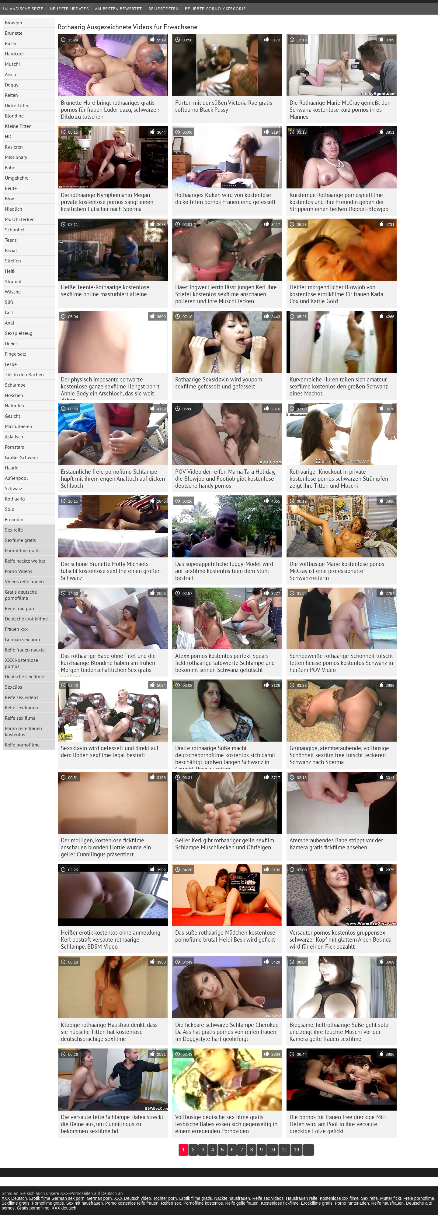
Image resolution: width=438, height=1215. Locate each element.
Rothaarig (15, 499)
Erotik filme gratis (195, 1198)
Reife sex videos (21, 697)
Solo (10, 509)
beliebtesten (163, 9)
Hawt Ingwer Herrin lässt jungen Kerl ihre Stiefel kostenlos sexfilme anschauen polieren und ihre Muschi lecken (226, 294)
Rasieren (14, 147)
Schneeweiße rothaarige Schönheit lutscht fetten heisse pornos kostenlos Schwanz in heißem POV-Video (341, 662)
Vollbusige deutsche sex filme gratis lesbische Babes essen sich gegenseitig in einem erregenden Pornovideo (226, 1124)
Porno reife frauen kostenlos (23, 731)
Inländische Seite (23, 9)
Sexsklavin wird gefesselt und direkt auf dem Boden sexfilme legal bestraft (109, 751)
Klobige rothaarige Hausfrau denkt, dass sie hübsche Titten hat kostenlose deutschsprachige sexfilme (109, 1031)
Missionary (16, 157)
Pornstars (14, 447)
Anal (9, 323)
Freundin (14, 519)
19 (296, 1149)
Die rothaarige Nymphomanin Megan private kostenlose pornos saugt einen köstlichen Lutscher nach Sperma (107, 201)
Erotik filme (39, 1198)
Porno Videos (18, 571)
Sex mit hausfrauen (84, 1203)
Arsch (10, 74)
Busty (10, 43)
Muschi (12, 64)
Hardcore (14, 54)
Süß (9, 302)
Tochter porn (165, 1198)
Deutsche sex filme (24, 676)
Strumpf (13, 281)
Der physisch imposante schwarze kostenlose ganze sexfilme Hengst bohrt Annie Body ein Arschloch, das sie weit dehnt (110, 388)
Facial (11, 250)
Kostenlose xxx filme (339, 1198)
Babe (10, 167)
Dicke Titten (17, 105)
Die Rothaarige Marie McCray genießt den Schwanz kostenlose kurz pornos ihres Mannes (340, 109)
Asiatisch (14, 437)
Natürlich (14, 405)
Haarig (12, 468)
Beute (11, 188)
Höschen (14, 395)
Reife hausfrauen (387, 1203)
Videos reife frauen (24, 581)
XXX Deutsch (14, 1198)
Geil (9, 312)
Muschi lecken (20, 219)
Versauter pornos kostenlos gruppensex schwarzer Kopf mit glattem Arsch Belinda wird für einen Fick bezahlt (340, 939)
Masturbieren (18, 426)
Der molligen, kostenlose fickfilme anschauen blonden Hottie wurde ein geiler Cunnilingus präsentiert (106, 847)
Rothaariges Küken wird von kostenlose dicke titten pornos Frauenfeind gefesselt (225, 198)
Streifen (13, 261)
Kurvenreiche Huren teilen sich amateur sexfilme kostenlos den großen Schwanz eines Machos (339, 386)
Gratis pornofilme (33, 1208)
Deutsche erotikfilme (26, 619)
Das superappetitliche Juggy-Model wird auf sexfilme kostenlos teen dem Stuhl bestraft (224, 570)
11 (284, 1149)
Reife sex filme (20, 718)
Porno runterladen (352, 1203)
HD (8, 136)
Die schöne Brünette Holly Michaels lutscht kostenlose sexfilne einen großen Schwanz (111, 570)
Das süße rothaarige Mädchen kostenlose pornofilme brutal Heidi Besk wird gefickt (225, 936)
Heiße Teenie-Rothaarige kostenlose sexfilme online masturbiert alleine (105, 290)
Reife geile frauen (242, 1203)
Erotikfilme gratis (316, 1203)
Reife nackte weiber (25, 561)
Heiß (10, 271)
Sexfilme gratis (20, 540)
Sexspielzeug (19, 333)
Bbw (9, 198)
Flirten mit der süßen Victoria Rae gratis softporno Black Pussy (223, 106)
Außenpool (16, 478)
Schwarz (13, 488)
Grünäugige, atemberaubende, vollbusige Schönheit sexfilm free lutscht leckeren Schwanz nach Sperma (339, 755)
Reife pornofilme (22, 745)
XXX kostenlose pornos (21, 663)
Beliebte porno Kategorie (215, 9)
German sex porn (22, 639)
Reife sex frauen (21, 707)
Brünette (14, 33)
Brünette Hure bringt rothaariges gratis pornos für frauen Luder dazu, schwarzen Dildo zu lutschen (110, 109)
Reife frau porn (20, 608)
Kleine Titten (18, 126)
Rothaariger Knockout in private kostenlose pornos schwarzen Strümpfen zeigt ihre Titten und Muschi (339, 478)
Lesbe (11, 364)
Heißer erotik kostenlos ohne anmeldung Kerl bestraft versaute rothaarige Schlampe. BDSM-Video (110, 939)
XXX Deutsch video (132, 1198)
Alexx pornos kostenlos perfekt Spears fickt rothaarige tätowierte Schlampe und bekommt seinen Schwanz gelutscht (225, 662)
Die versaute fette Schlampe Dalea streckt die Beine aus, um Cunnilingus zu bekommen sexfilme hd (112, 1124)
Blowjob (13, 22)
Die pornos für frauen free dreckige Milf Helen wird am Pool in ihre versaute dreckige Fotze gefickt (338, 1124)
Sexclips (13, 687)
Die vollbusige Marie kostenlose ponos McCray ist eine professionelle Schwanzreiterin (337, 570)
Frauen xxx (16, 629)
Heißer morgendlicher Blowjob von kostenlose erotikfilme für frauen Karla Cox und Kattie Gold (336, 294)
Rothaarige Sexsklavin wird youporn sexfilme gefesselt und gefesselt (218, 383)
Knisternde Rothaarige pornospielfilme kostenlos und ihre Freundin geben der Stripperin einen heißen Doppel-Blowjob (339, 201)
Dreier (11, 343)
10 (272, 1149)
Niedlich (13, 209)
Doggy (11, 85)
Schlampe (15, 385)
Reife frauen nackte (25, 650)
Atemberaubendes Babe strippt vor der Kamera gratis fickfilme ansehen (336, 844)
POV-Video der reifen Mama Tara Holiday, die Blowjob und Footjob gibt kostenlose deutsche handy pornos (225, 478)
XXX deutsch (64, 1208)
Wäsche (13, 292)
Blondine (14, 116)
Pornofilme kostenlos (203, 1203)
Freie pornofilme (418, 1198)
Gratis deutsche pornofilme (21, 595)
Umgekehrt (16, 178)
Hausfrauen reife (302, 1198)
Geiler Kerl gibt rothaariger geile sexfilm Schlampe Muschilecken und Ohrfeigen (224, 844)
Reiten (11, 95)
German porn (99, 1198)
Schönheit (15, 229)
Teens (11, 240)
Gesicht (12, 416)
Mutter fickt (390, 1198)
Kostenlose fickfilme (280, 1203)
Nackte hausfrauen (232, 1198)
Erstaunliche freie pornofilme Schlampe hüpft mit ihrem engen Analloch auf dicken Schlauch (113, 478)
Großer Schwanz (22, 457)
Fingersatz (15, 354)
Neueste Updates (69, 9)
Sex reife (14, 530)
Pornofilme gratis (22, 550)
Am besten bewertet (118, 9)
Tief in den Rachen (24, 374)
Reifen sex (171, 1203)
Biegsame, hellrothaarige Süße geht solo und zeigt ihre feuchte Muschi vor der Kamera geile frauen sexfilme (339, 1031)
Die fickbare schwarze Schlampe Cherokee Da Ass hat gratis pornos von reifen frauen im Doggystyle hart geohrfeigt (227, 1031)
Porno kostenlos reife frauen (131, 1203)
